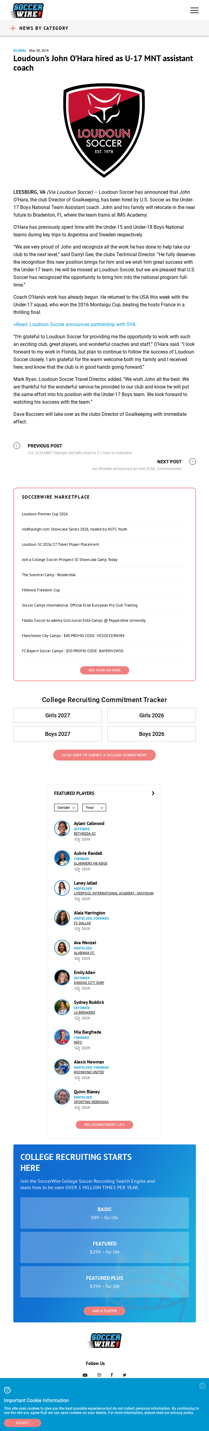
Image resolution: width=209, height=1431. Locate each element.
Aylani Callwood (89, 823)
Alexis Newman (89, 1062)
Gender (63, 807)
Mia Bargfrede (87, 1032)
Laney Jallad (85, 883)
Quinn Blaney (87, 1092)
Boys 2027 (57, 734)
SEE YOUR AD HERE (105, 670)
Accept (22, 1423)
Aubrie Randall (88, 853)
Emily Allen (84, 972)
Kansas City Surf (89, 983)
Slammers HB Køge (90, 863)
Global (19, 51)
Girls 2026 (151, 715)
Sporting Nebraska (91, 1102)
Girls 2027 (57, 715)
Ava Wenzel (85, 942)
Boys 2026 (151, 734)
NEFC (78, 1042)
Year (90, 807)
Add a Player (104, 1311)
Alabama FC (84, 953)
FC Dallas (82, 923)
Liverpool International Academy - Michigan (114, 893)
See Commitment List (104, 1125)
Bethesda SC (85, 834)
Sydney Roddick (89, 1002)
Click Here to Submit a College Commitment (104, 755)
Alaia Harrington (89, 913)
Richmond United (89, 1072)
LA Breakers (84, 1013)
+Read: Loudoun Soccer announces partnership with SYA (74, 324)
